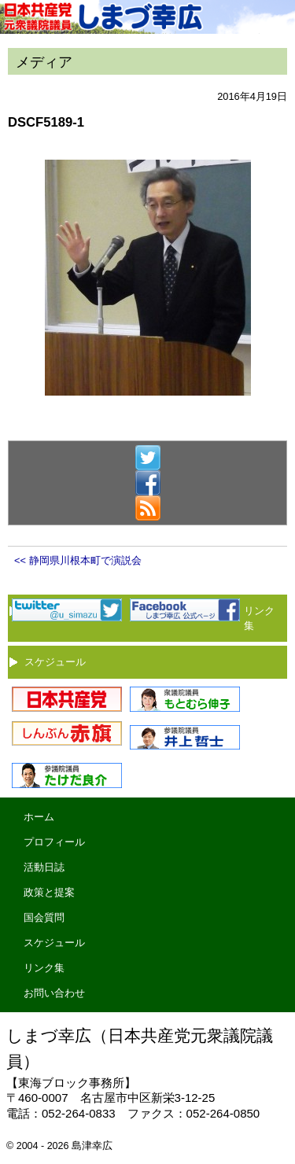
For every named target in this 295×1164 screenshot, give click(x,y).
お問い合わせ (54, 993)
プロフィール (54, 842)
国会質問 (44, 917)
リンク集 (44, 968)
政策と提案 (49, 892)
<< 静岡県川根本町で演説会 (78, 560)
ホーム (39, 817)
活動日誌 (44, 867)
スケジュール (55, 662)
